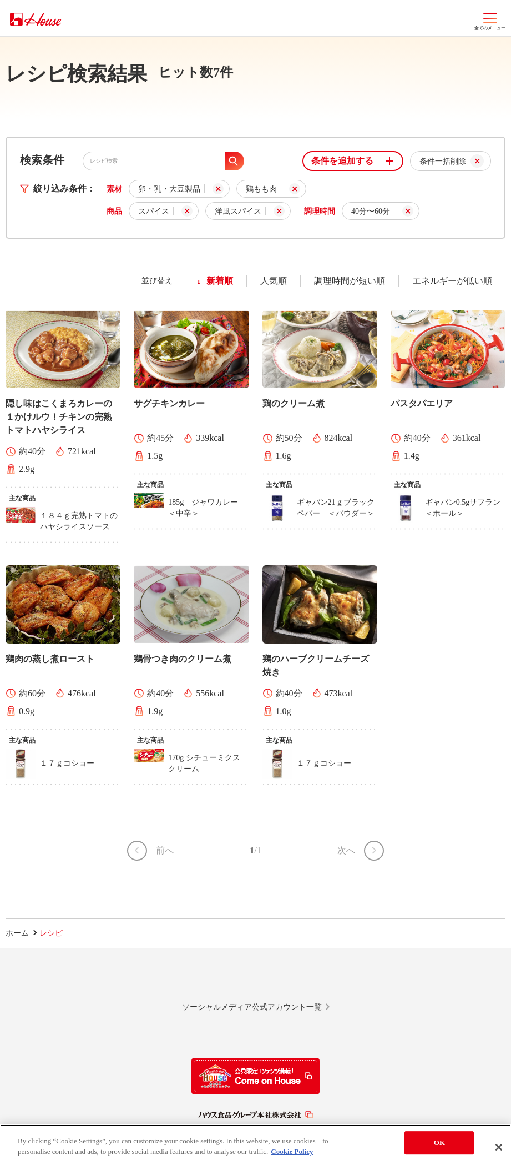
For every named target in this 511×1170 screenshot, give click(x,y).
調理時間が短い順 (349, 280)
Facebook (308, 980)
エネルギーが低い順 (452, 280)
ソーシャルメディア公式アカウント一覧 (252, 1007)
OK (439, 1142)
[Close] (499, 1147)
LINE (96, 980)
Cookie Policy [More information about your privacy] (292, 1151)
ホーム (17, 933)
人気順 (273, 280)
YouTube (415, 980)
